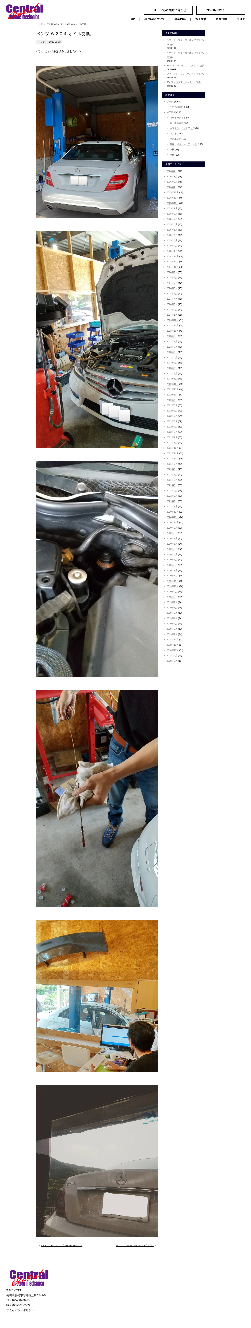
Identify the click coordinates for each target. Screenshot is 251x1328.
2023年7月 (172, 347)
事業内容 (180, 19)
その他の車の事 (178, 107)
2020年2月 (172, 565)
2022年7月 (172, 410)
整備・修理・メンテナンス (183, 144)
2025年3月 (172, 240)
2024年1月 (172, 315)
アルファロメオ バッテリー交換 (184, 82)
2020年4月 (172, 554)
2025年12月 (173, 192)
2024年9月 (172, 272)
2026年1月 (172, 187)
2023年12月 (173, 320)
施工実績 (201, 19)
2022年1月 (172, 442)
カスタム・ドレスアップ (182, 128)
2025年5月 (172, 229)
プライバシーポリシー (20, 1310)
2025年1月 (172, 251)
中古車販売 (175, 139)
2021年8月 (172, 469)
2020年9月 (172, 527)
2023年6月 (172, 352)
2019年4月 (172, 618)
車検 (172, 154)
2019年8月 (172, 597)
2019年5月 (172, 613)
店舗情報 (221, 19)
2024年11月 (173, 261)
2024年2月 (172, 309)
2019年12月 (173, 575)
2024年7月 (172, 283)
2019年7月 (172, 602)
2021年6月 (172, 480)
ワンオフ (174, 133)
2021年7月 (172, 474)
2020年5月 (172, 549)
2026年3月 (172, 176)
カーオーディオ (178, 117)
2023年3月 (172, 368)
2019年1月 (172, 634)
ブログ (241, 19)
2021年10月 (173, 458)
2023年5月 (172, 357)
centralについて (154, 19)
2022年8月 (172, 405)
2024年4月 (172, 299)
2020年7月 (172, 538)
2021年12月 (173, 448)
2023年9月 (172, 336)
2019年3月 (172, 623)
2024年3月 (172, 304)
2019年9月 (172, 591)
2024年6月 (172, 288)
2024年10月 (173, 267)
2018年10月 (173, 650)
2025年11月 (173, 197)
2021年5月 (172, 485)
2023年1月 (172, 378)
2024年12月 (173, 256)
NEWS (54, 24)
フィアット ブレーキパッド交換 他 (185, 74)
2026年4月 (172, 171)
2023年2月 (172, 373)
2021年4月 (172, 490)
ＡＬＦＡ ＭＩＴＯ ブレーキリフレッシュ (61, 1245)
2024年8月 (172, 277)
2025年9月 (172, 208)
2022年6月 (172, 416)
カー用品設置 (176, 123)
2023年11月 (173, 325)
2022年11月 (173, 389)
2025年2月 (172, 245)
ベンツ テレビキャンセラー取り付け (135, 1245)
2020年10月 (173, 522)
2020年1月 (172, 570)
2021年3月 (172, 495)
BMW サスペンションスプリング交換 (185, 65)
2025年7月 (172, 219)
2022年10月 (173, 394)
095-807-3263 (215, 10)
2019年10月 (173, 586)
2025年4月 (172, 235)
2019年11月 (173, 581)
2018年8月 (172, 661)
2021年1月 (172, 506)
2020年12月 (173, 511)
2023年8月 (172, 341)
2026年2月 (172, 181)
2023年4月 (172, 362)
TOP (132, 19)
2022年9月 (172, 400)
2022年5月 (172, 421)
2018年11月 (173, 645)
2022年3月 (172, 432)
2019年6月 (172, 607)
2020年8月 (172, 533)
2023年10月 (173, 331)
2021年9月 (172, 464)
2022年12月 (173, 384)
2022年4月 (172, 426)
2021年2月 (172, 501)
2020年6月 (172, 543)
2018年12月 (173, 639)
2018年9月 (172, 655)
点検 (172, 149)
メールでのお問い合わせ (169, 10)
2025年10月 (173, 203)
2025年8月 (172, 213)
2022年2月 (172, 437)
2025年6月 (172, 224)
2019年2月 (172, 629)
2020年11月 (173, 517)
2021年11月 (173, 453)
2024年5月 (172, 293)
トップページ (42, 24)
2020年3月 (172, 559)
